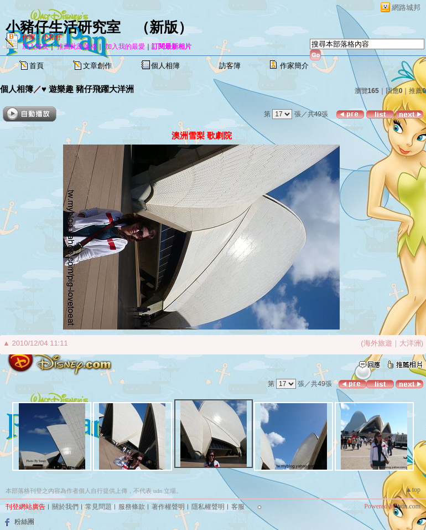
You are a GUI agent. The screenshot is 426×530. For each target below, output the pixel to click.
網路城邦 (406, 7)
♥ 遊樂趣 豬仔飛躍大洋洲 (87, 89)
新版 (163, 27)
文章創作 (97, 65)
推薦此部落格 (77, 46)
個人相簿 (165, 65)
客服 (238, 507)
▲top (413, 489)
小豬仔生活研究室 (63, 27)
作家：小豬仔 (42, 37)
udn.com (408, 506)
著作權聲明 (168, 507)
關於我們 (65, 507)
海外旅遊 (377, 343)
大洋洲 (410, 343)
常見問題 (98, 507)
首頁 (36, 65)
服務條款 (131, 507)
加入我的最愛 (125, 46)
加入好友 (35, 46)
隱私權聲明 (208, 507)
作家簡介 (294, 65)
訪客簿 (230, 65)
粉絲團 (24, 522)
